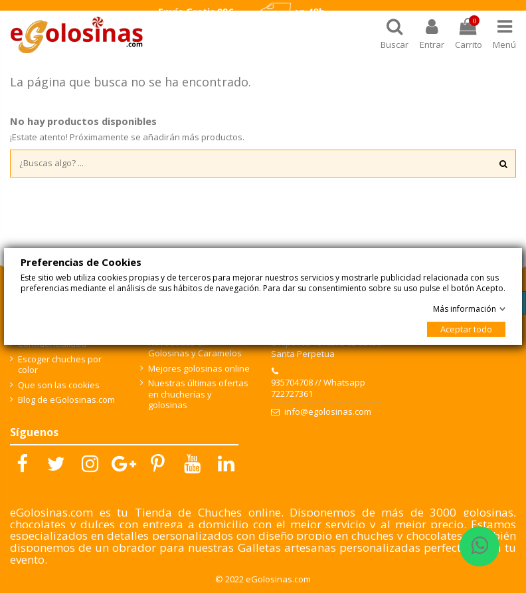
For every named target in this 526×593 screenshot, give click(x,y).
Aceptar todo (466, 329)
